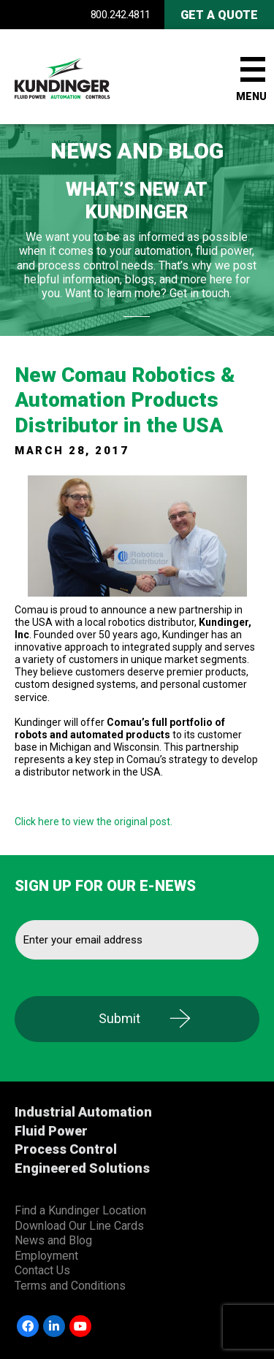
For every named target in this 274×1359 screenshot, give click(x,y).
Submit (119, 1018)
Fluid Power (51, 1130)
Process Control (66, 1149)
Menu (251, 96)
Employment (46, 1256)
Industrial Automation (83, 1111)
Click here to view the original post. (93, 821)
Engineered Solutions (82, 1168)
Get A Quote (219, 15)
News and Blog (53, 1240)
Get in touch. (201, 293)
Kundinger (88, 77)
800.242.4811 (121, 14)
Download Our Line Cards (79, 1226)
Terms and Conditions (70, 1286)
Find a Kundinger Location (80, 1210)
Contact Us (42, 1270)
